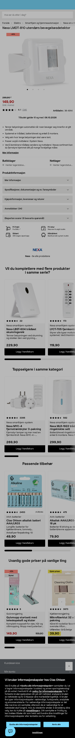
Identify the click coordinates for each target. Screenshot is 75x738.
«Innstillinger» (33, 711)
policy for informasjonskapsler (47, 691)
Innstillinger (37, 733)
